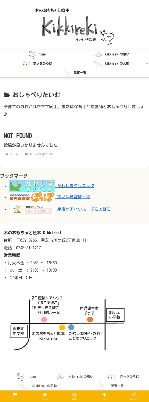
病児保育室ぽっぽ (49, 197)
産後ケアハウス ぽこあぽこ (60, 209)
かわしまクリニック (51, 186)
